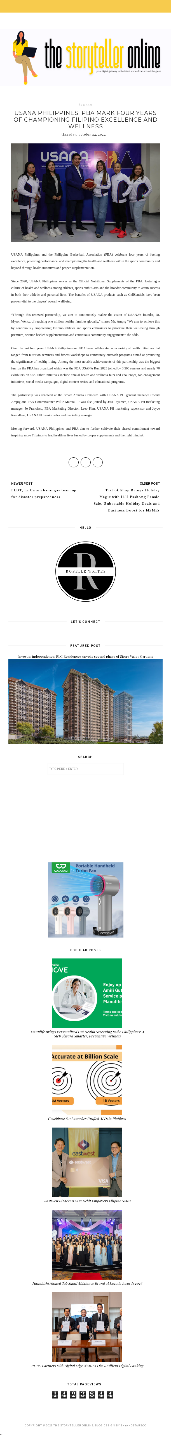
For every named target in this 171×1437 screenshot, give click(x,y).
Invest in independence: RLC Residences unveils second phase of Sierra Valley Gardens (85, 656)
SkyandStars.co (133, 1425)
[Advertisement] (86, 818)
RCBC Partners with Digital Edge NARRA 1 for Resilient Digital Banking (87, 1365)
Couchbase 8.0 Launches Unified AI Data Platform (87, 1118)
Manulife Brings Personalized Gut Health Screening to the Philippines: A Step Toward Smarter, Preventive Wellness (87, 1034)
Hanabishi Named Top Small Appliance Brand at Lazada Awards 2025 (87, 1283)
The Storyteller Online (73, 1425)
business (85, 105)
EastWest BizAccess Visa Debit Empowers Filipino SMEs (87, 1200)
